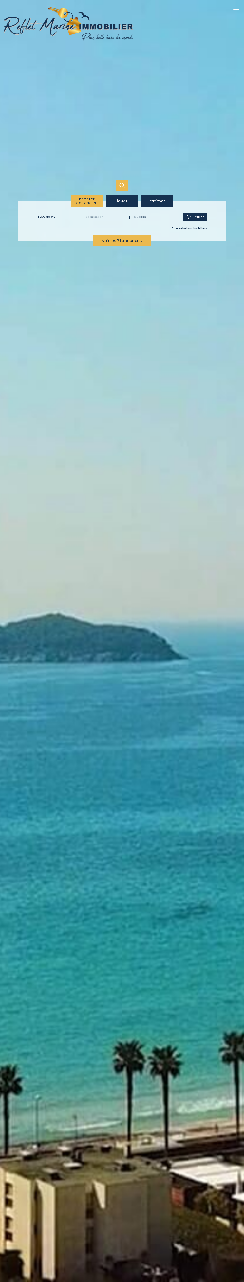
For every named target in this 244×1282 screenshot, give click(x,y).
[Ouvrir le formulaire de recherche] (195, 217)
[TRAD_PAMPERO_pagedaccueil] (68, 40)
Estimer (157, 201)
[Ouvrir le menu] (238, 9)
